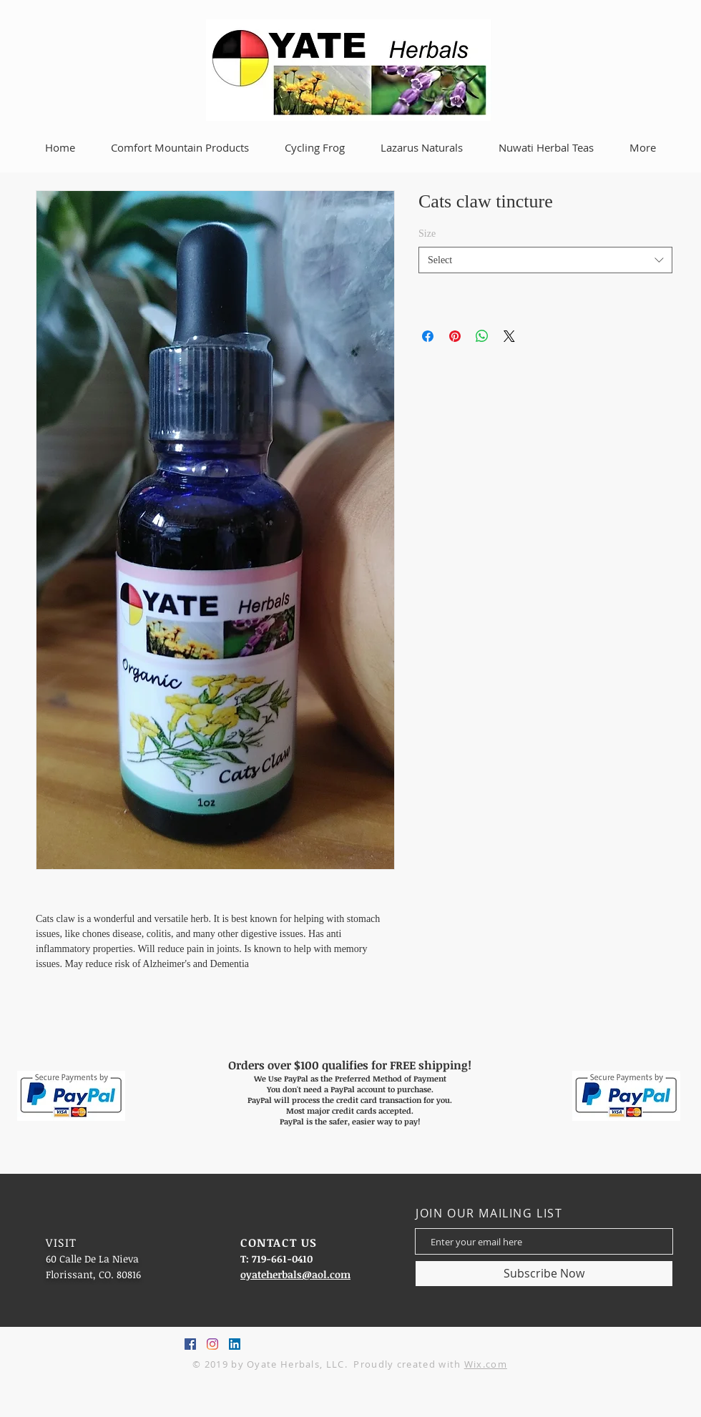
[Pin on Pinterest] (455, 336)
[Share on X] (509, 336)
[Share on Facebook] (427, 336)
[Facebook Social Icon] (190, 1344)
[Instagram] (212, 1344)
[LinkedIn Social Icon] (234, 1344)
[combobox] (545, 260)
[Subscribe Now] (544, 1273)
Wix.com (485, 1364)
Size (427, 233)
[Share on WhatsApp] (482, 336)
